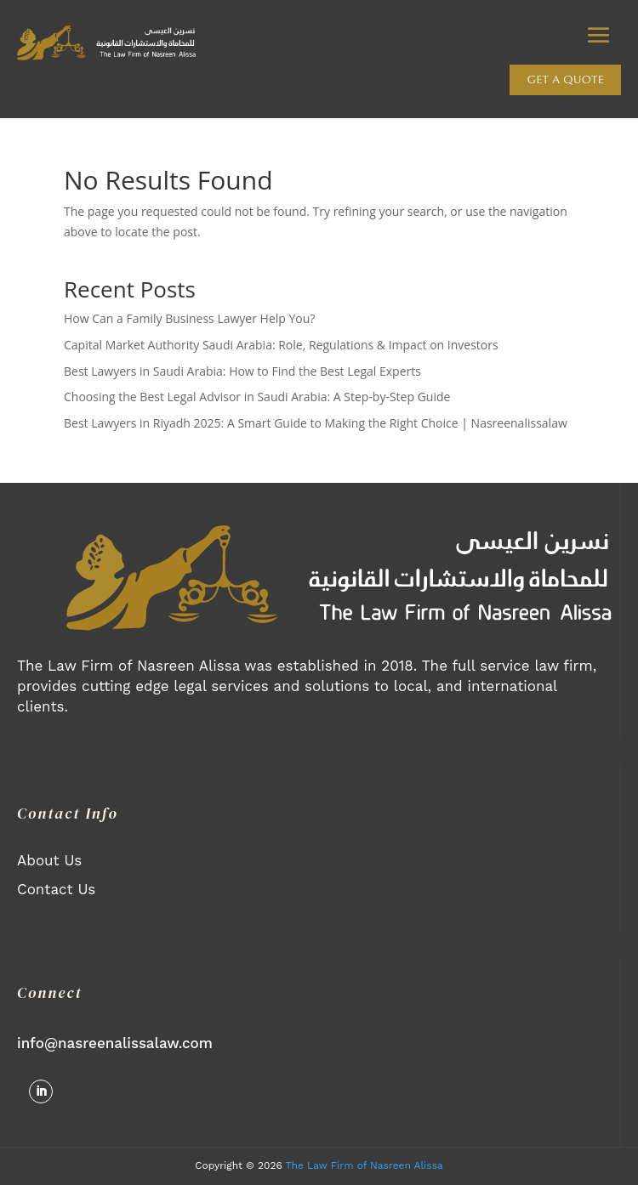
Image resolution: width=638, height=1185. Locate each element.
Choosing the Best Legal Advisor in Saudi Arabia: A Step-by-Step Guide (257, 396)
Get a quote (565, 80)
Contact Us (56, 889)
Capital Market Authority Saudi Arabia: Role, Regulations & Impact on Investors (281, 345)
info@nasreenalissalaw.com (115, 1043)
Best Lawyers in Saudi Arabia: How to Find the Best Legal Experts (242, 371)
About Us (49, 860)
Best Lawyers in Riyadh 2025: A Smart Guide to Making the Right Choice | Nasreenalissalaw (315, 423)
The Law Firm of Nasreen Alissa (364, 1165)
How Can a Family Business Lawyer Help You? (189, 318)
